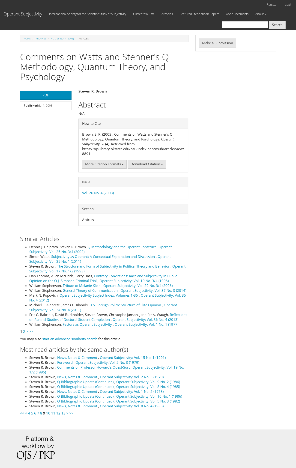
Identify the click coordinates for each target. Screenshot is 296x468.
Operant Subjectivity (22, 14)
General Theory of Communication (91, 290)
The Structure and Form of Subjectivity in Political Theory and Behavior (113, 266)
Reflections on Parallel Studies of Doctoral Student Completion (108, 317)
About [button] (261, 14)
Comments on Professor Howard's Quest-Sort (94, 367)
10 (48, 413)
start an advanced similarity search (69, 339)
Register (272, 4)
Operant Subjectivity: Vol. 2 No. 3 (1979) (107, 362)
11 (53, 413)
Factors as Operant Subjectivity (88, 324)
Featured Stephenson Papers (199, 14)
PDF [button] (45, 95)
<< (22, 413)
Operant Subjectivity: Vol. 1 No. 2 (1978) (132, 391)
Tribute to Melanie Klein (82, 285)
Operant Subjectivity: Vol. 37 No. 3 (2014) (153, 290)
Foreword (65, 362)
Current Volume (144, 14)
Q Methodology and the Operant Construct (122, 246)
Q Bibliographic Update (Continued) (85, 381)
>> (31, 331)
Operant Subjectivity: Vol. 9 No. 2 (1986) (148, 381)
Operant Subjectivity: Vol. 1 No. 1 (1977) (146, 324)
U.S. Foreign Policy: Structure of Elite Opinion (126, 305)
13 (63, 413)
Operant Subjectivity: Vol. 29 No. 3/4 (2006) (138, 285)
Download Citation (147, 164)
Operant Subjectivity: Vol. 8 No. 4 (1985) (148, 386)
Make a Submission (217, 43)
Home (27, 38)
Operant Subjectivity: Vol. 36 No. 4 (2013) (145, 319)
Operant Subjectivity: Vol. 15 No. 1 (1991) (133, 357)
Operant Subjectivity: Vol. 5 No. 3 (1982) (148, 401)
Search (277, 24)
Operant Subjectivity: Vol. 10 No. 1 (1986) (149, 396)
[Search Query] (245, 24)
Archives (167, 14)
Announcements (237, 14)
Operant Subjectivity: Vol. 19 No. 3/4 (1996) (134, 280)
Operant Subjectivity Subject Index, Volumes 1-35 (99, 295)
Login (289, 4)
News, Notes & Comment (77, 357)
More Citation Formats (104, 164)
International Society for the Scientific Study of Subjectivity (87, 14)
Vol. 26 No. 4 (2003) (62, 38)
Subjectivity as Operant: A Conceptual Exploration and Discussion (103, 256)
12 (58, 413)
